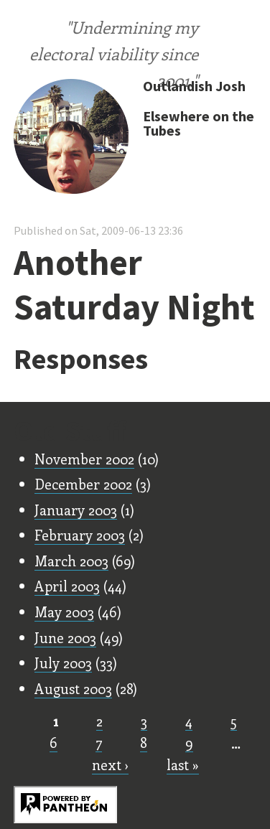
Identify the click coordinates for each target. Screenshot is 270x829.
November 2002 (84, 458)
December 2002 (83, 483)
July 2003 (63, 662)
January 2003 (75, 509)
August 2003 (73, 688)
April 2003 (67, 585)
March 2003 (71, 560)
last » (183, 764)
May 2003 (64, 611)
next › (110, 764)
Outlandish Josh (194, 86)
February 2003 (79, 534)
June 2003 (65, 637)
